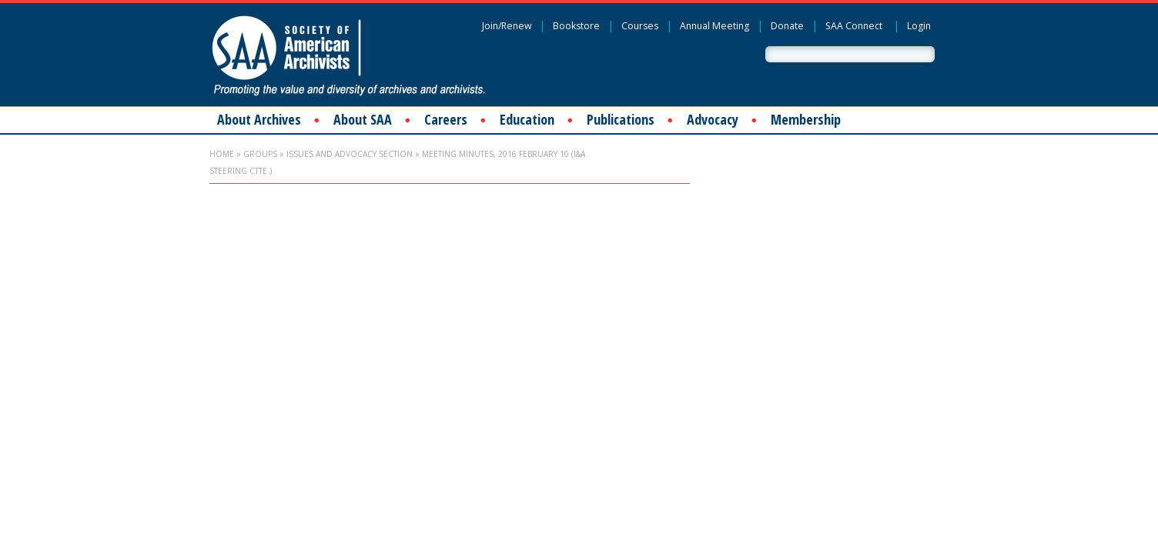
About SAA (362, 119)
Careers (445, 119)
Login (919, 25)
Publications (620, 119)
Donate (787, 25)
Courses (639, 25)
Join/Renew (506, 25)
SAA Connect (853, 25)
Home (221, 154)
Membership (806, 119)
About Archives (259, 119)
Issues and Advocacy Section (349, 154)
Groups (260, 154)
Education (527, 119)
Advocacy (712, 119)
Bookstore (576, 25)
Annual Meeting (714, 25)
